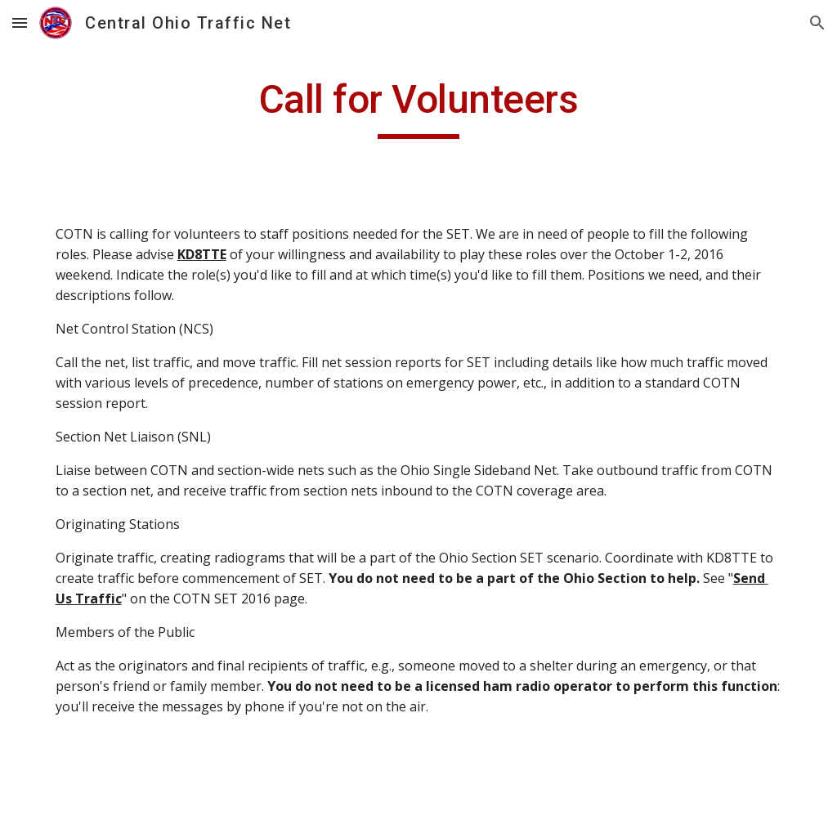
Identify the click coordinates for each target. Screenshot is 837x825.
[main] (419, 107)
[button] (19, 22)
